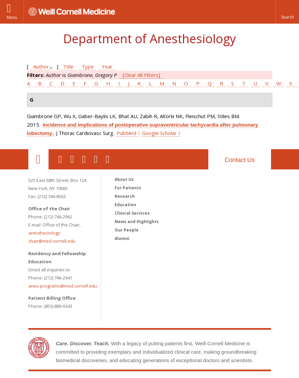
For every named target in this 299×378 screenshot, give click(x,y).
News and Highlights (137, 221)
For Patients (128, 188)
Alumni (122, 238)
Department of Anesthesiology (149, 38)
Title (68, 66)
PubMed (126, 133)
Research (125, 196)
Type (88, 66)
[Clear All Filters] (141, 75)
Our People (127, 230)
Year (107, 66)
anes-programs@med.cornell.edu (62, 286)
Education (125, 205)
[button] (287, 12)
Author (41, 66)
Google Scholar (159, 133)
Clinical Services (132, 213)
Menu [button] (12, 17)
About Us (124, 179)
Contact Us (240, 160)
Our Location (38, 159)
